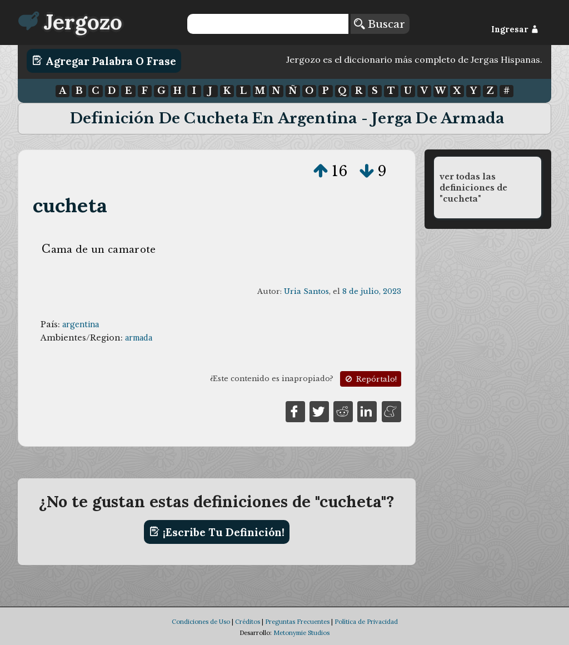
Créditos (247, 622)
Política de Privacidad (366, 622)
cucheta (70, 205)
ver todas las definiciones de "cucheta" (473, 188)
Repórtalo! (370, 379)
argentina (80, 324)
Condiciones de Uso (201, 622)
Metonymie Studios (301, 633)
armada (138, 338)
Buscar (379, 24)
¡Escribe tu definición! (216, 531)
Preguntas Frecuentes (297, 622)
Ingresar (514, 29)
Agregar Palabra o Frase (104, 60)
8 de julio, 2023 (371, 291)
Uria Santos (306, 291)
